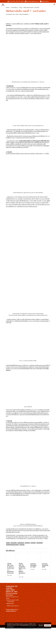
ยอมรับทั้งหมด (47, 625)
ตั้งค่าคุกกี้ (40, 625)
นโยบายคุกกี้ (11, 626)
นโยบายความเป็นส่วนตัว (32, 625)
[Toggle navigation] (54, 4)
